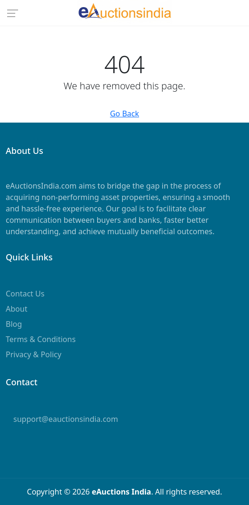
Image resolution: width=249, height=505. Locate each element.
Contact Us (25, 293)
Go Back (124, 113)
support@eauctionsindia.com (65, 419)
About (16, 309)
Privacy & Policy (33, 354)
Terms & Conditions (41, 339)
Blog (14, 324)
